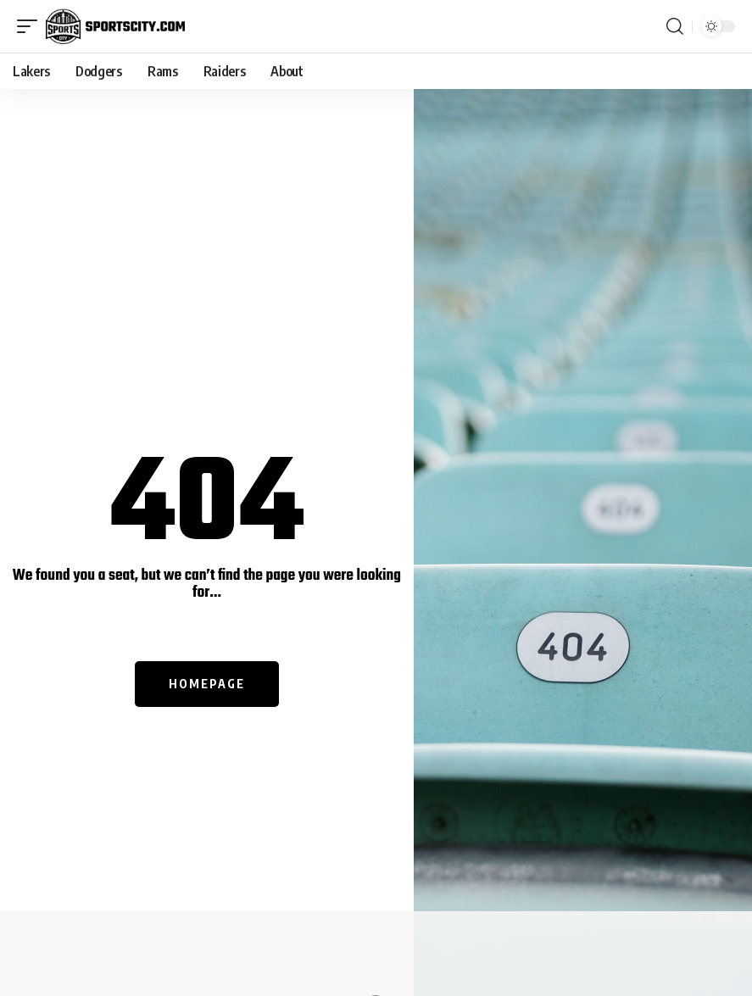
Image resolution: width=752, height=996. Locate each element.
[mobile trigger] (31, 26)
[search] (675, 26)
